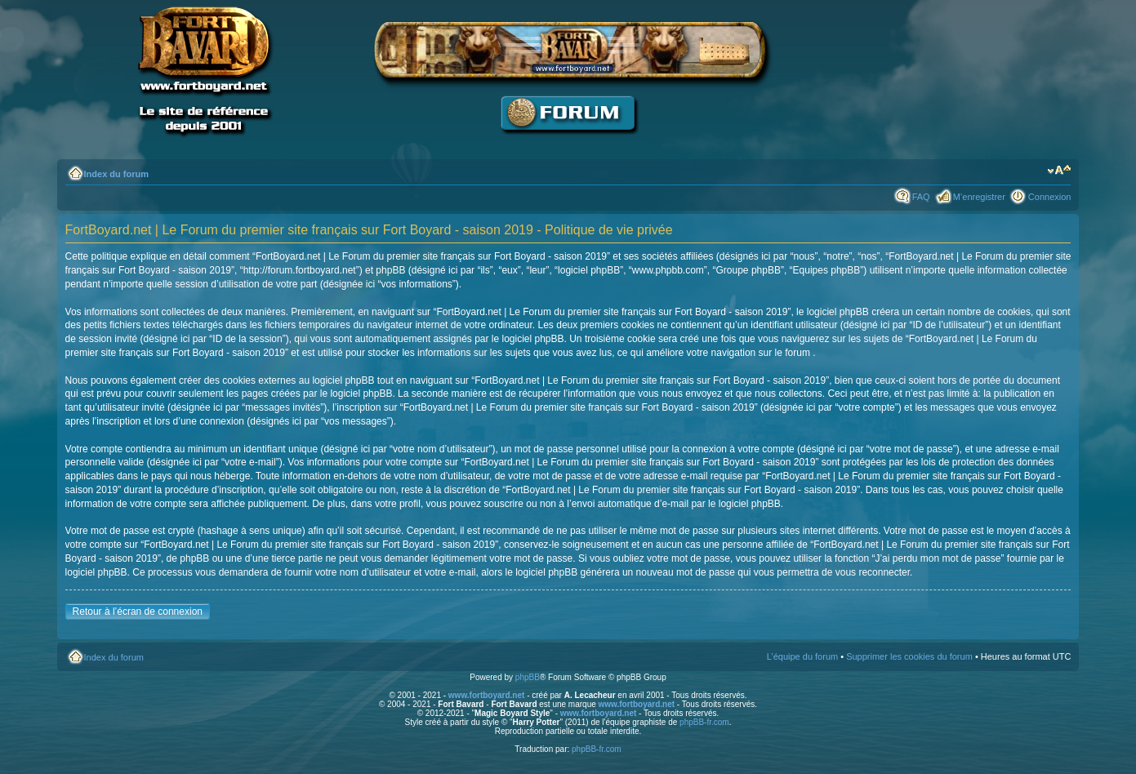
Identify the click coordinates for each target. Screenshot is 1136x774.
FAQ (921, 197)
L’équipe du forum (802, 656)
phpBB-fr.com (704, 722)
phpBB (527, 677)
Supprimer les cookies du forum (909, 656)
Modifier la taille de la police (1059, 170)
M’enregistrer (979, 197)
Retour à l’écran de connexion (138, 611)
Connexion (1049, 197)
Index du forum (116, 174)
